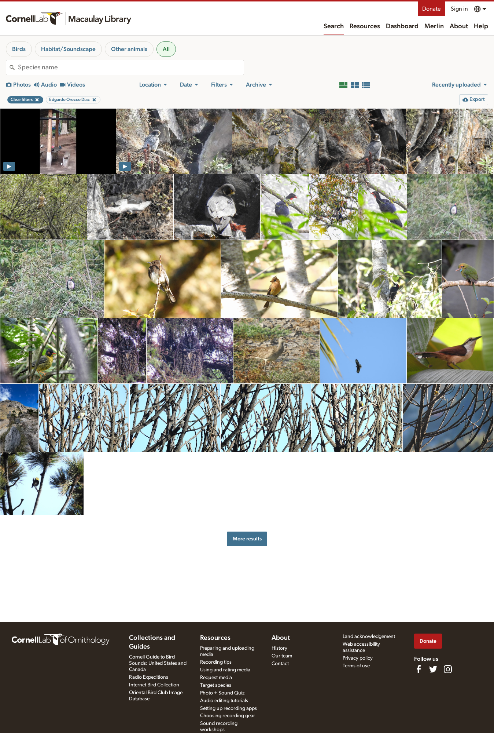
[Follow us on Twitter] (433, 669)
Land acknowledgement (369, 636)
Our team (282, 656)
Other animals (129, 49)
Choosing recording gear (227, 715)
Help (481, 26)
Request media (216, 677)
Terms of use (356, 665)
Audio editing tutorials (224, 700)
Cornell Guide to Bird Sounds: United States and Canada (158, 663)
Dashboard (402, 26)
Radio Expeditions (148, 677)
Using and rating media (225, 669)
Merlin (434, 26)
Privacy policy (358, 658)
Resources (365, 26)
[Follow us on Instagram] (447, 669)
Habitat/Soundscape (68, 49)
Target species (215, 685)
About (459, 26)
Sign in (459, 9)
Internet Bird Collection (154, 685)
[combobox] (131, 67)
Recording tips (216, 662)
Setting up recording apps (228, 708)
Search (334, 26)
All (166, 49)
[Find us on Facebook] (418, 669)
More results (247, 538)
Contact (280, 663)
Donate (431, 9)
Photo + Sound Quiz (222, 693)
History (279, 648)
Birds (19, 49)
